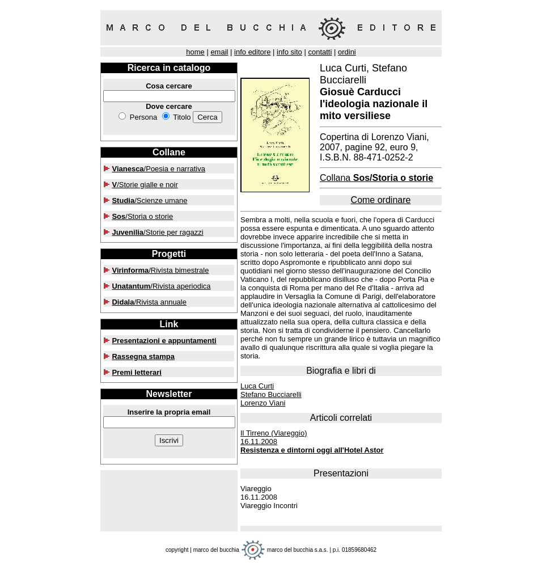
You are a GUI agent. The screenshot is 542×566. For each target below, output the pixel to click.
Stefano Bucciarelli (271, 394)
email (219, 52)
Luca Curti (257, 386)
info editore (252, 52)
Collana (376, 178)
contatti (320, 52)
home (195, 52)
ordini (347, 52)
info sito (289, 52)
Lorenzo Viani (262, 403)
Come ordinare (381, 200)
